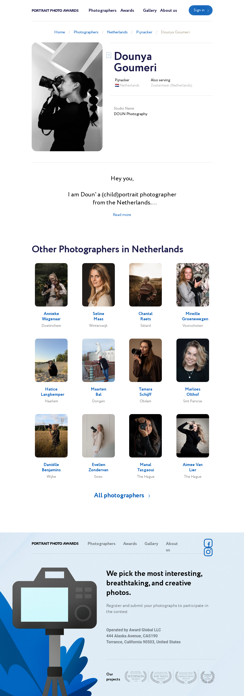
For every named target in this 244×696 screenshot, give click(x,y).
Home (59, 32)
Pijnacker (144, 32)
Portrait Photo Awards (55, 10)
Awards (127, 11)
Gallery (150, 11)
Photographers (102, 11)
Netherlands (117, 32)
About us (168, 11)
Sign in (199, 10)
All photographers (119, 495)
